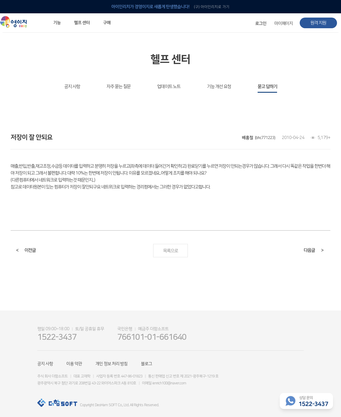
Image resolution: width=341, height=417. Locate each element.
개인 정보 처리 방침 (111, 363)
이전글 (26, 250)
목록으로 (170, 250)
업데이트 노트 (168, 86)
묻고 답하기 (267, 86)
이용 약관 (74, 363)
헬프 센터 (82, 22)
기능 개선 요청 (219, 86)
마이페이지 (283, 23)
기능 (57, 22)
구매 (107, 22)
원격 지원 (318, 23)
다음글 (313, 250)
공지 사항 (72, 86)
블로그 (146, 363)
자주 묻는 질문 (119, 86)
